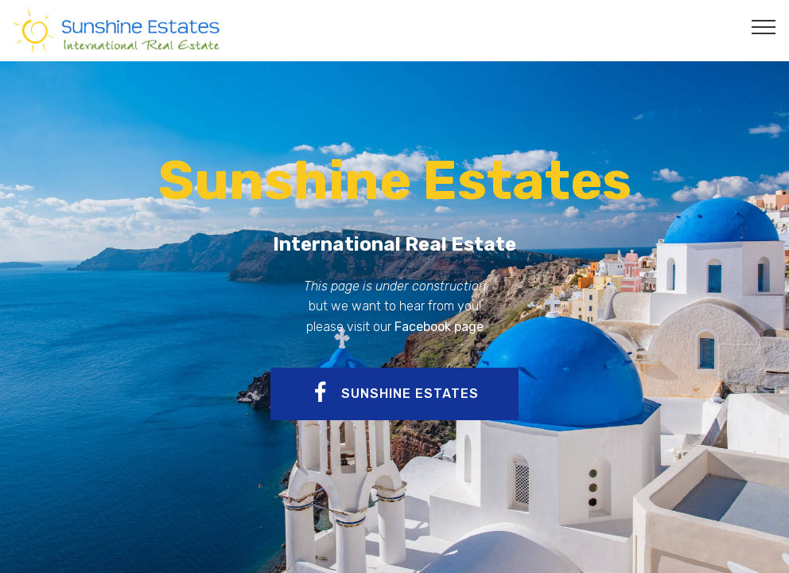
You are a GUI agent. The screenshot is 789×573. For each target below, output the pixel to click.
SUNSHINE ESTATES (395, 394)
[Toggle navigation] (764, 26)
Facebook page (439, 326)
